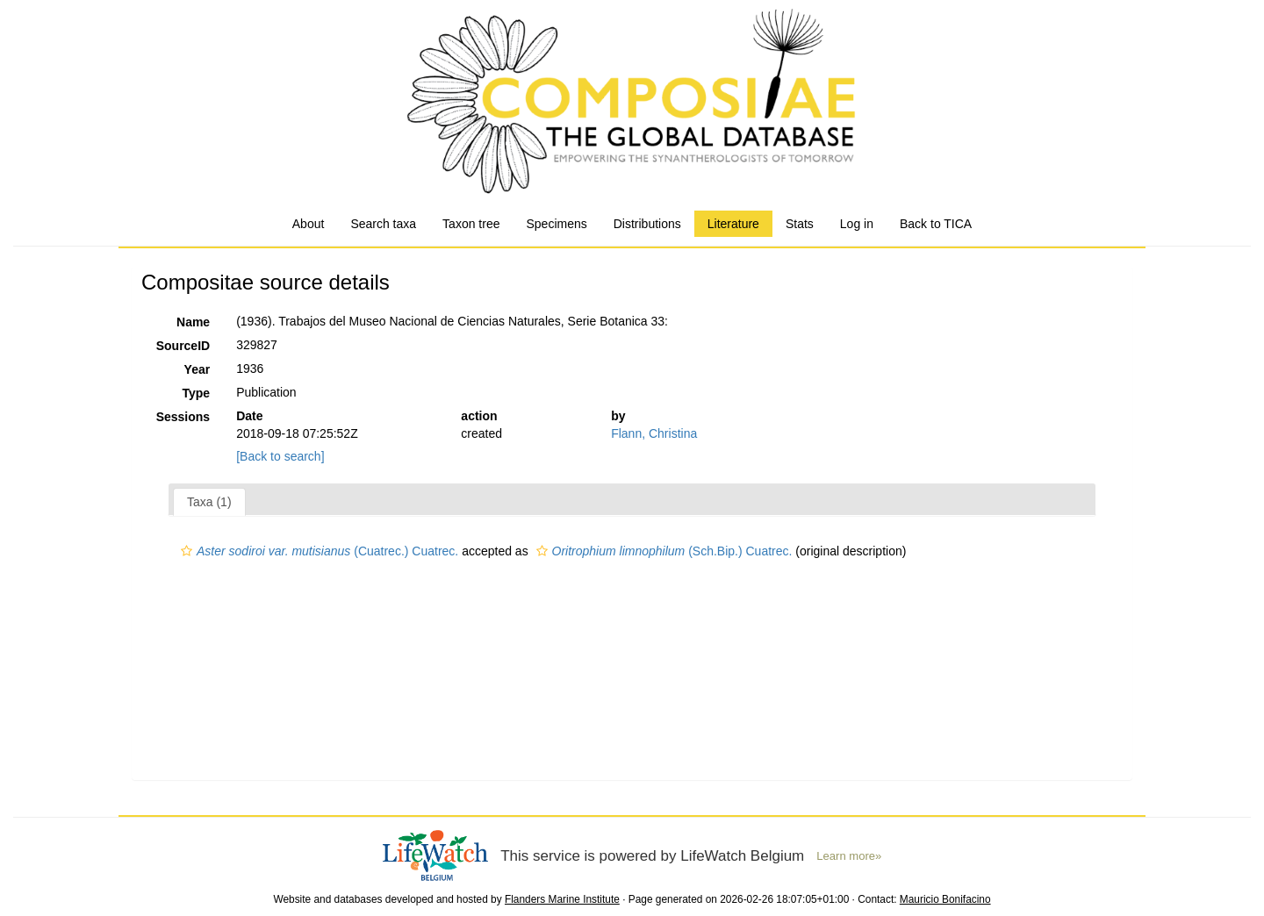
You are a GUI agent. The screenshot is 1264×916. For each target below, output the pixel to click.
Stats (800, 224)
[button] (186, 551)
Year (197, 369)
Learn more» (848, 855)
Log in (856, 224)
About (308, 224)
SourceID (183, 346)
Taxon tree (470, 224)
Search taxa (383, 224)
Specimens (556, 224)
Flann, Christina (654, 433)
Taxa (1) (209, 502)
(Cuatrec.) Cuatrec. (317, 551)
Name (193, 322)
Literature (733, 224)
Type (197, 393)
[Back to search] (280, 456)
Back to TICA (936, 224)
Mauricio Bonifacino (945, 899)
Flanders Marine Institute (562, 899)
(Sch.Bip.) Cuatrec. (662, 551)
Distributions (647, 224)
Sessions (183, 417)
